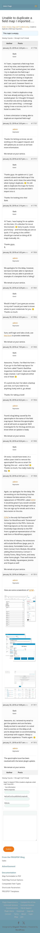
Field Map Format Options (12, 880)
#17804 (34, 400)
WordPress (20, 930)
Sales (4, 861)
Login (31, 914)
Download (20, 911)
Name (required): (9, 790)
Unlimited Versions (11, 905)
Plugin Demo (9, 911)
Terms (16, 914)
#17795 (34, 205)
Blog (16, 917)
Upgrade (30, 911)
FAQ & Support (26, 908)
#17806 (34, 476)
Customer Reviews (27, 905)
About (23, 914)
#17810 (34, 574)
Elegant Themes (20, 927)
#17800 (34, 252)
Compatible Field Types (11, 884)
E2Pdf (33, 500)
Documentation (12, 908)
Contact (8, 914)
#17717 (34, 159)
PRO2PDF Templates (10, 891)
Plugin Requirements (10, 902)
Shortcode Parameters (11, 887)
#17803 (34, 347)
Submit (8, 849)
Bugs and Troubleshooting (20, 27)
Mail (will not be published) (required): (16, 796)
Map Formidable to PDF (11, 876)
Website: (7, 803)
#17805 (34, 441)
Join (21, 917)
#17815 (34, 742)
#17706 (34, 48)
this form (7, 335)
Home (4, 27)
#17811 (34, 705)
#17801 (34, 288)
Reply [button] (26, 48)
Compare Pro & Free (28, 902)
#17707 (34, 123)
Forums (9, 27)
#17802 (34, 317)
